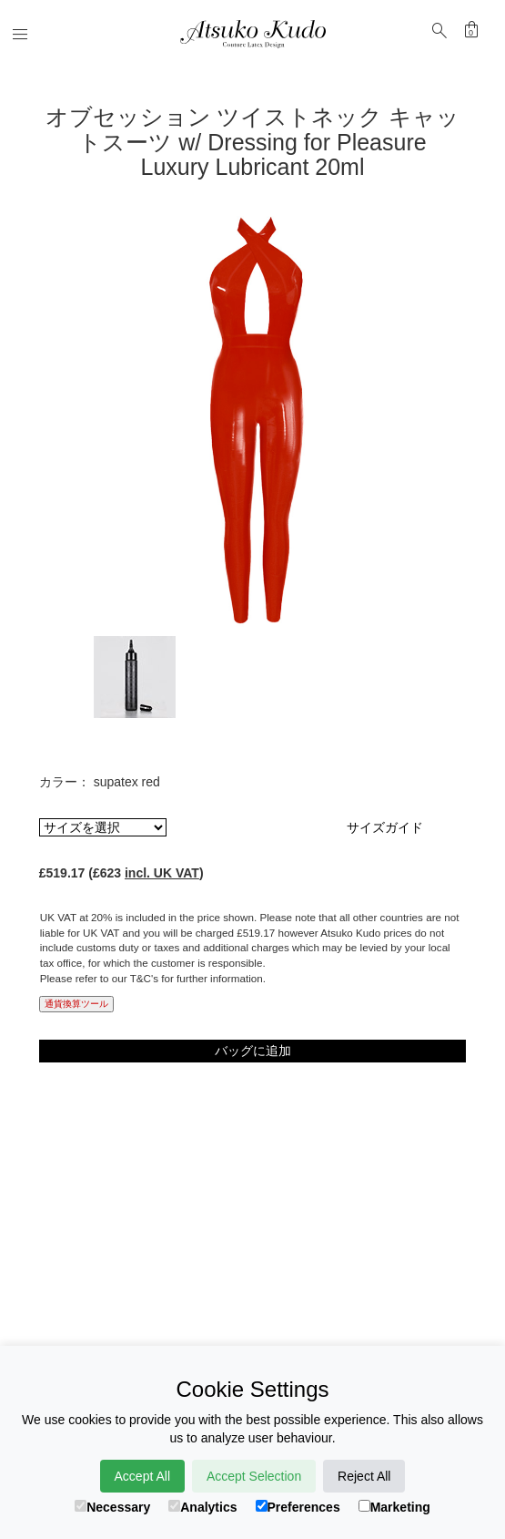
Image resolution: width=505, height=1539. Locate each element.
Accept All (142, 1476)
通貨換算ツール (76, 1004)
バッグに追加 (253, 1051)
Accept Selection (254, 1476)
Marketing (394, 1507)
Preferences (298, 1507)
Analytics (202, 1507)
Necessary (112, 1507)
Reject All (364, 1476)
